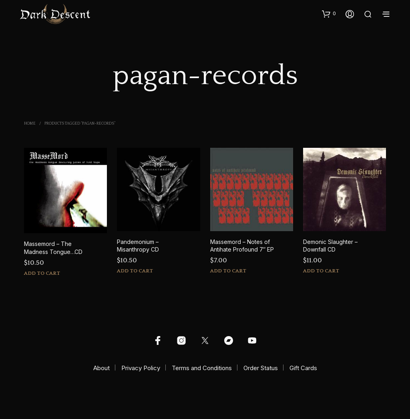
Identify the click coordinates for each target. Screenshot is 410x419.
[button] (329, 14)
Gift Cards (303, 368)
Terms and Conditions (202, 368)
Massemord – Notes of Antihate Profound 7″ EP (242, 245)
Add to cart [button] (42, 273)
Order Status (260, 368)
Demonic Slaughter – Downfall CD (330, 245)
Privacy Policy (140, 368)
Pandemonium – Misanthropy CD (138, 245)
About (101, 368)
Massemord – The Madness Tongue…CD (53, 247)
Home (30, 123)
